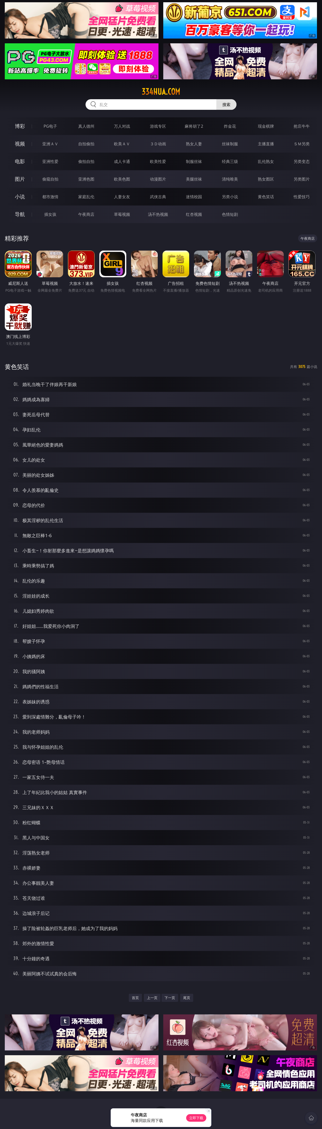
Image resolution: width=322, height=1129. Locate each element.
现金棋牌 (266, 126)
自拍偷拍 (86, 144)
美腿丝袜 (194, 179)
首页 (135, 997)
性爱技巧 (302, 196)
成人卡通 (122, 161)
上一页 (152, 997)
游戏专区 (158, 126)
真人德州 (86, 126)
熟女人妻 (194, 144)
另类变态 (302, 161)
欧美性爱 (158, 161)
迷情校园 (194, 196)
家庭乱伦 (86, 196)
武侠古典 (158, 196)
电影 (20, 161)
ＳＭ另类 (302, 144)
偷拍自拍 (86, 161)
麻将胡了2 (194, 126)
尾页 (186, 997)
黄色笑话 (266, 196)
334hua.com (161, 92)
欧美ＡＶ (122, 144)
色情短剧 (230, 214)
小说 (20, 196)
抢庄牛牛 (302, 126)
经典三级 (230, 161)
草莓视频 (122, 214)
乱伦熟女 (266, 161)
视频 (20, 143)
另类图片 (302, 179)
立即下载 (196, 1117)
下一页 (170, 997)
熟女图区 (266, 179)
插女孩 (50, 214)
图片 (20, 179)
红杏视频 (194, 214)
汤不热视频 (158, 214)
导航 (20, 214)
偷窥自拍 (50, 179)
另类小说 (230, 196)
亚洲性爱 (50, 161)
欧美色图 (122, 179)
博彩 (20, 126)
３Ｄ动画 (158, 144)
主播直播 (266, 144)
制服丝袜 (194, 161)
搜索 (226, 104)
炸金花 (230, 126)
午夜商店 (86, 214)
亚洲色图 (86, 179)
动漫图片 (158, 179)
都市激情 (50, 196)
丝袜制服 (230, 144)
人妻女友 (122, 196)
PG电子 (50, 126)
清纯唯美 (230, 179)
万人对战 (122, 126)
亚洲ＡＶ (50, 144)
